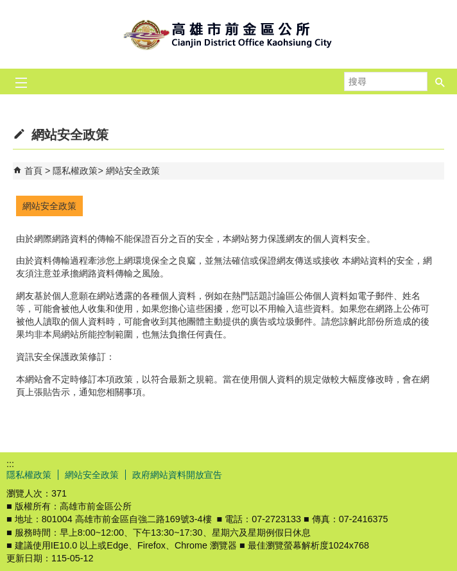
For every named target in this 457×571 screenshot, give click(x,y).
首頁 (33, 171)
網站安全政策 (133, 171)
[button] (440, 77)
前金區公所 (228, 34)
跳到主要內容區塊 (6, 6)
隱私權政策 (75, 171)
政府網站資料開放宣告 (177, 475)
